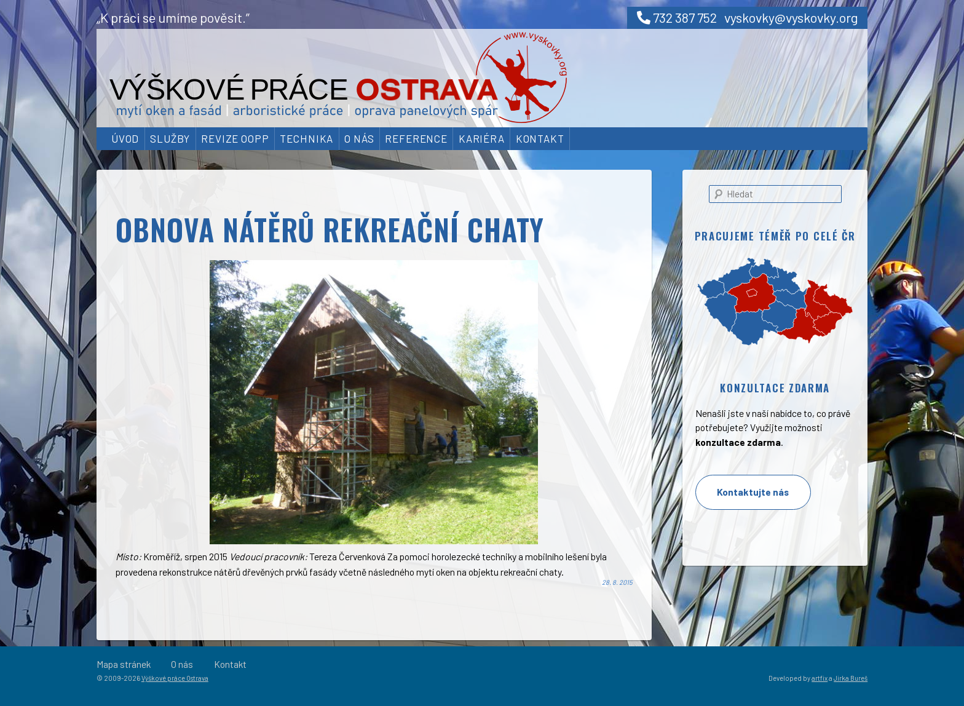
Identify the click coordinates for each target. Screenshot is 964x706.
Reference (416, 138)
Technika (306, 138)
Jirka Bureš (850, 678)
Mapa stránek (124, 664)
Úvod (125, 138)
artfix (820, 678)
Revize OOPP (235, 138)
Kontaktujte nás (753, 492)
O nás (359, 138)
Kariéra (482, 138)
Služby (170, 138)
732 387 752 (677, 17)
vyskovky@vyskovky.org (791, 17)
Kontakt (540, 138)
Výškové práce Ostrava (174, 678)
